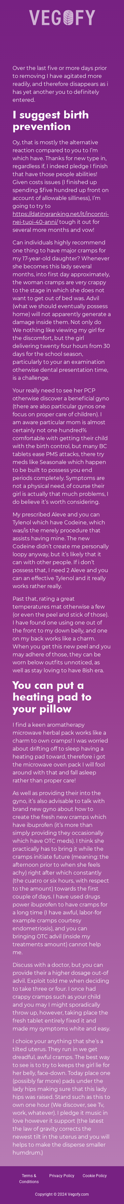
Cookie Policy (95, 1175)
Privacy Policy (61, 1175)
